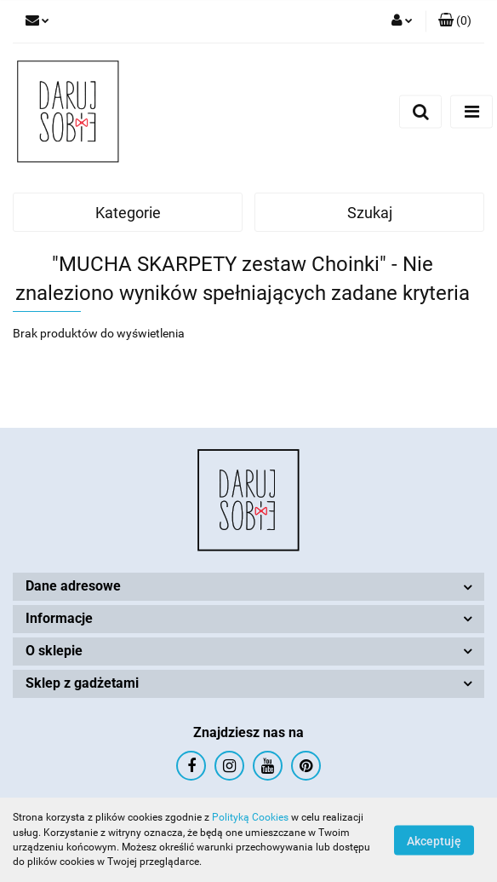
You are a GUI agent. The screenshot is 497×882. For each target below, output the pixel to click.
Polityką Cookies (250, 817)
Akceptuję (434, 840)
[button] (455, 21)
